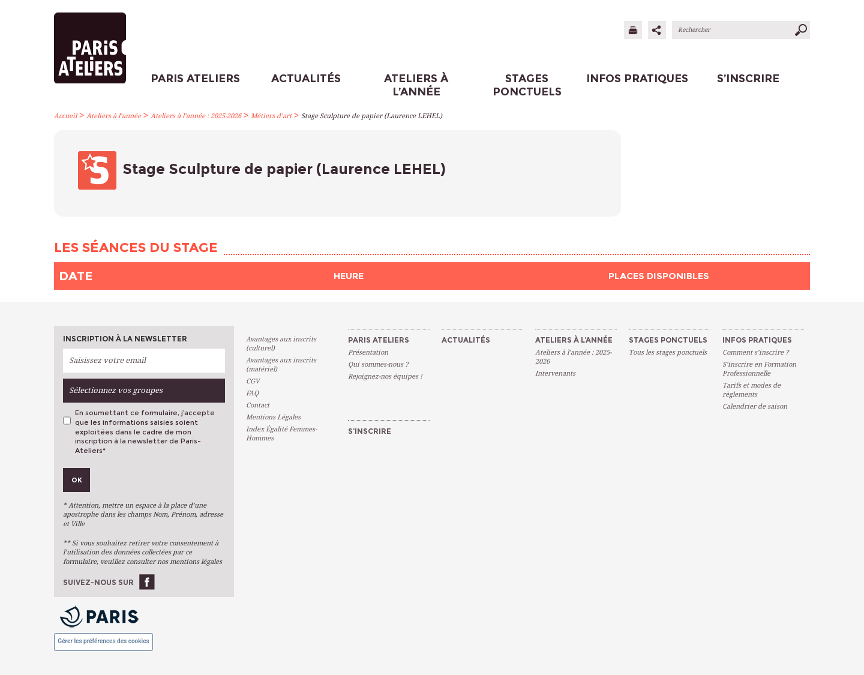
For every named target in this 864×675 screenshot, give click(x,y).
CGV (252, 381)
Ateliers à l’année (113, 116)
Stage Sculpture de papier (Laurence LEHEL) (371, 116)
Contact (257, 405)
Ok (76, 480)
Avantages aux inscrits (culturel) (281, 343)
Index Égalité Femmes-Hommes (281, 433)
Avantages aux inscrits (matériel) (281, 364)
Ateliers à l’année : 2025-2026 (196, 116)
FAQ (252, 393)
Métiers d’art (271, 116)
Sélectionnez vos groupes (116, 390)
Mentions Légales (273, 417)
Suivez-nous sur (98, 582)
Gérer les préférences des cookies (103, 641)
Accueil (65, 116)
